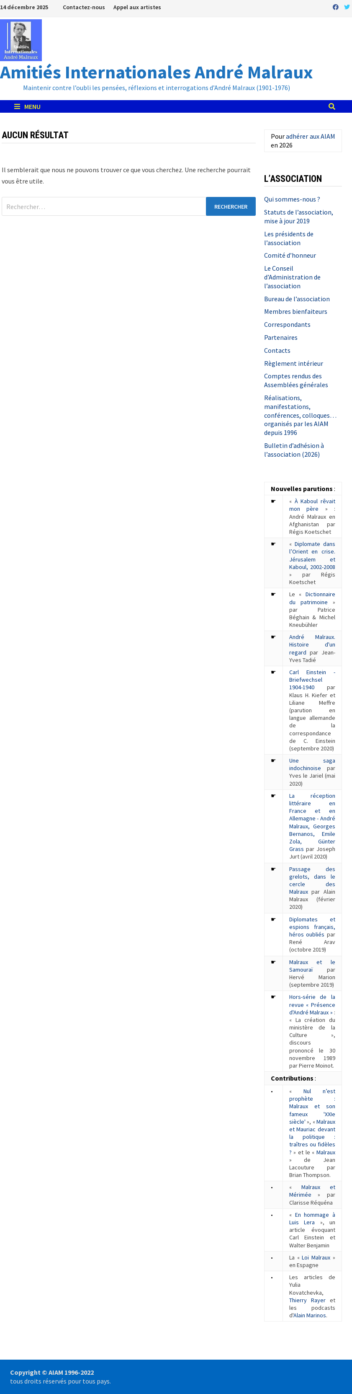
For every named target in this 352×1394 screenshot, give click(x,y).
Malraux (325, 1152)
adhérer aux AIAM (310, 136)
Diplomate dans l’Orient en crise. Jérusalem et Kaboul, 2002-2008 (312, 555)
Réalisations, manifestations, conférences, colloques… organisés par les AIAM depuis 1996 (300, 415)
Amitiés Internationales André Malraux (156, 71)
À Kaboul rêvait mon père (312, 504)
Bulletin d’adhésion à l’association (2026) (294, 449)
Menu (27, 106)
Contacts (277, 350)
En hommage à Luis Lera (312, 1218)
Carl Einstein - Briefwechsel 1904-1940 (312, 679)
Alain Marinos (309, 1315)
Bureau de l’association (297, 299)
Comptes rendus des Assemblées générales (296, 380)
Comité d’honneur (290, 255)
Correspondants (287, 324)
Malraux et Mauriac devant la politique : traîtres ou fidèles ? (312, 1137)
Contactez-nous (84, 7)
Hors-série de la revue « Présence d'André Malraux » (312, 1004)
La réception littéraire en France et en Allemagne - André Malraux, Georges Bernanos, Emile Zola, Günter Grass (312, 822)
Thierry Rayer (307, 1300)
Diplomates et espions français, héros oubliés (312, 927)
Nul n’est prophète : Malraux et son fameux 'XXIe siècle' (312, 1106)
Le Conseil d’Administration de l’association (292, 277)
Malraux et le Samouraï (312, 965)
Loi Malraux (316, 1257)
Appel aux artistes (137, 7)
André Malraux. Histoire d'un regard (312, 644)
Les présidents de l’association (288, 238)
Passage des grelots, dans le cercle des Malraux (312, 880)
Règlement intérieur (293, 363)
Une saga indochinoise (312, 764)
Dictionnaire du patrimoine (312, 597)
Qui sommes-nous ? (292, 199)
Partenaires (281, 337)
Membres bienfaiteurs (295, 311)
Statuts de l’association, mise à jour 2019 (298, 216)
